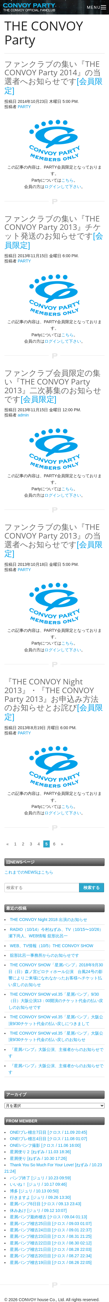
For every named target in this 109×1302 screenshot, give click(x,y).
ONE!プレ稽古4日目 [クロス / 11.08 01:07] (48, 1138)
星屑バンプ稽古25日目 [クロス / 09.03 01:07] (51, 1223)
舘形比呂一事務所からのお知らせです (44, 955)
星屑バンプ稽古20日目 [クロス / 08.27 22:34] (51, 1255)
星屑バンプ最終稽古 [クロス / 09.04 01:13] (48, 1217)
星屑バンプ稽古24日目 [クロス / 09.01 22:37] (51, 1230)
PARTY (24, 106)
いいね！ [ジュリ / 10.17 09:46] (38, 1184)
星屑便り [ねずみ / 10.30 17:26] (38, 1158)
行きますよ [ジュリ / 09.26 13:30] (40, 1197)
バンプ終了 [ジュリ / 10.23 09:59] (40, 1178)
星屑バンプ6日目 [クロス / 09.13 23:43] (45, 1203)
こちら (67, 180)
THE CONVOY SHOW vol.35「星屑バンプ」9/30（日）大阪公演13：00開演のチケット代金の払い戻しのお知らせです (55, 1001)
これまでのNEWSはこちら (28, 872)
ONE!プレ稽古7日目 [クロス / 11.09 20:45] (48, 1132)
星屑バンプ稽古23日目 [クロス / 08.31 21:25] (51, 1236)
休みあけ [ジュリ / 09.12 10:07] (38, 1210)
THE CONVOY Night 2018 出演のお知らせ (48, 919)
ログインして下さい (62, 186)
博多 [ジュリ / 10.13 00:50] (34, 1191)
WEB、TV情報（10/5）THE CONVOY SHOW (51, 945)
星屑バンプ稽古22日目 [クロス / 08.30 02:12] (51, 1243)
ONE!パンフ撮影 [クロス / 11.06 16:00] (45, 1145)
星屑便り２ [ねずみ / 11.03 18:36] (40, 1151)
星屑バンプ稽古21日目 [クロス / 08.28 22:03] (51, 1249)
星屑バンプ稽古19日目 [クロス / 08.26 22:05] (51, 1262)
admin (23, 415)
